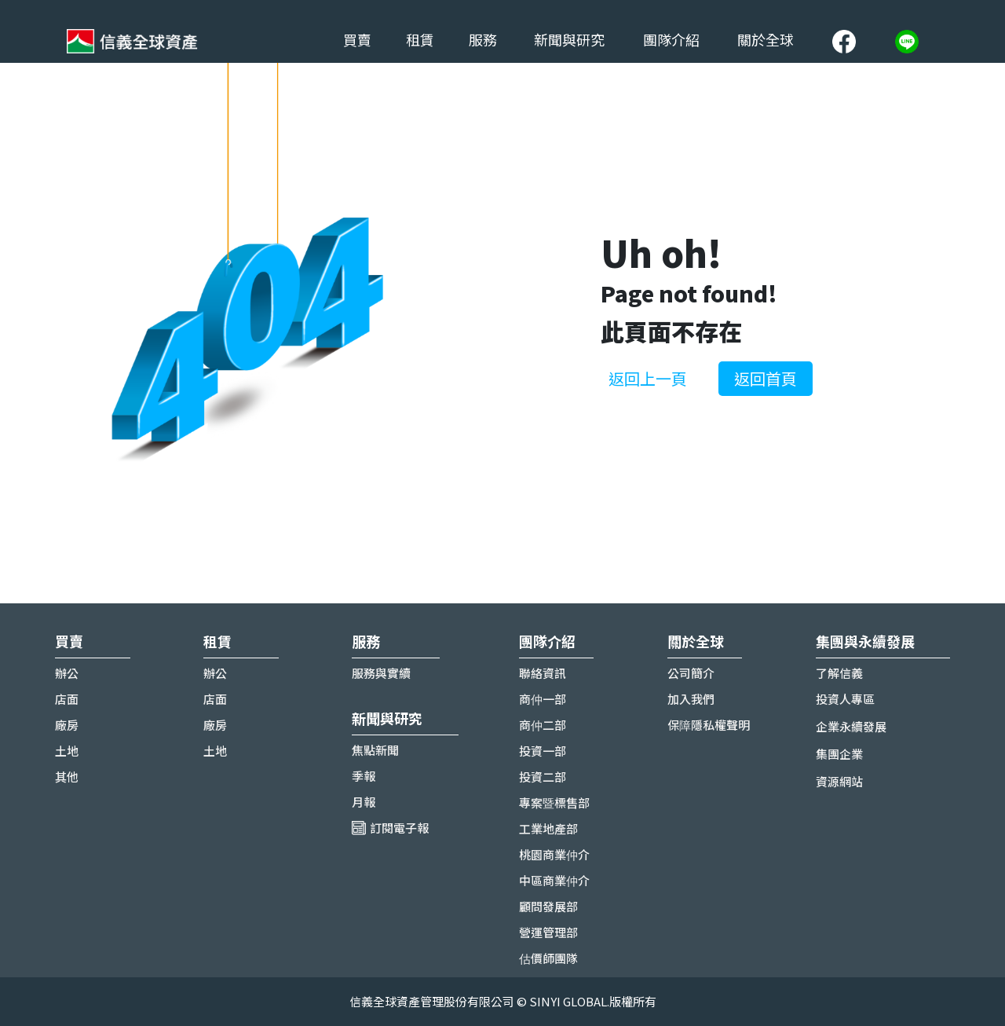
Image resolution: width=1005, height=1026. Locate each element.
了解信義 (839, 673)
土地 (67, 750)
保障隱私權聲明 (708, 724)
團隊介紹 (671, 39)
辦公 (67, 673)
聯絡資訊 (542, 673)
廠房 (67, 724)
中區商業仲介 (554, 880)
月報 (363, 801)
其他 (67, 776)
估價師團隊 (548, 958)
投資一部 (542, 750)
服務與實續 (381, 673)
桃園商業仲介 (554, 854)
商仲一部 (542, 699)
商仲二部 (542, 724)
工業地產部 (548, 828)
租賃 (420, 39)
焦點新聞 (375, 750)
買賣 (357, 39)
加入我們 (690, 699)
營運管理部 (548, 932)
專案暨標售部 (554, 802)
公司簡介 (690, 673)
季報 (363, 776)
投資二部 (542, 776)
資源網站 (839, 781)
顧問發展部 (548, 906)
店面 (67, 699)
